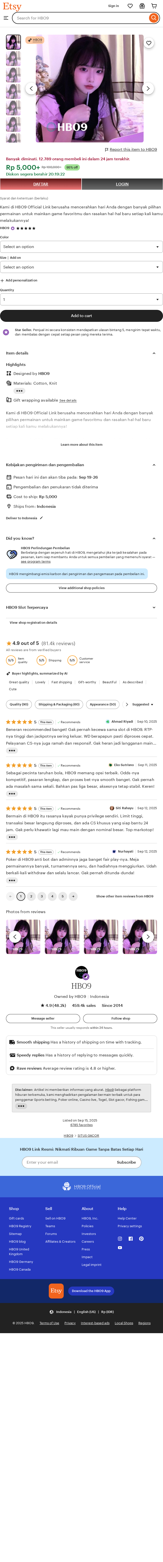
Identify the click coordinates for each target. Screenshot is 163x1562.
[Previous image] (31, 88)
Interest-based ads (95, 1323)
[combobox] (80, 18)
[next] (148, 937)
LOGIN (122, 184)
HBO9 (4, 228)
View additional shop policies (82, 588)
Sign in (113, 6)
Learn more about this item (82, 444)
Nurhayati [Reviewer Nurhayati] (125, 851)
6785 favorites (81, 1125)
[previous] (15, 937)
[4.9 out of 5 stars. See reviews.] (26, 228)
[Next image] (148, 88)
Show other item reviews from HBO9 (124, 896)
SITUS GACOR (88, 1135)
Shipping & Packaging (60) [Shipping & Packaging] (59, 704)
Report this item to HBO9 (131, 149)
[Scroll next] (126, 704)
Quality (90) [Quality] (19, 704)
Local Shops (124, 1323)
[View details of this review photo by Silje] (101, 937)
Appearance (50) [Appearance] (103, 704)
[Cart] (154, 6)
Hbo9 (109, 1090)
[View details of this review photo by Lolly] (23, 937)
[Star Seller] (12, 228)
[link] (10, 896)
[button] (85, 976)
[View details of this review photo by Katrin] (140, 937)
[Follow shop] (120, 1018)
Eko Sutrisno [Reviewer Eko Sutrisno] (124, 765)
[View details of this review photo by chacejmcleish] (62, 937)
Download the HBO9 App (91, 1291)
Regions (144, 1323)
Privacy (70, 1323)
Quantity (7, 290)
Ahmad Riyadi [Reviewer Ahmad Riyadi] (122, 721)
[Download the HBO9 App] (56, 1291)
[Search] (154, 18)
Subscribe (126, 1162)
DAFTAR (40, 184)
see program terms (36, 561)
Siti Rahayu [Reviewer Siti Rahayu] (124, 808)
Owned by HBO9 (70, 996)
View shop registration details (33, 622)
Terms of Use (49, 1323)
